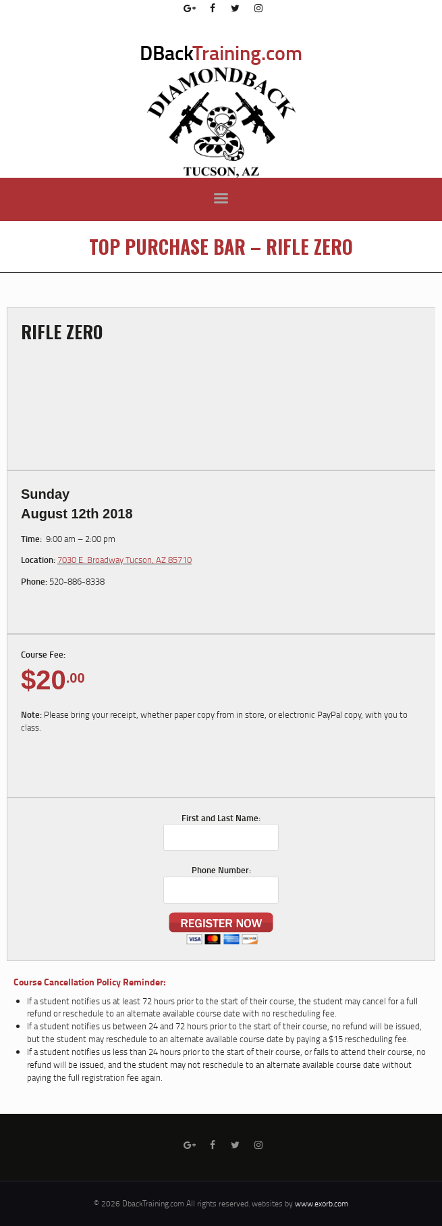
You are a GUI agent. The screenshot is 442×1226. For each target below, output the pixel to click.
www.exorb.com (321, 1203)
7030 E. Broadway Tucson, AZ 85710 (124, 560)
